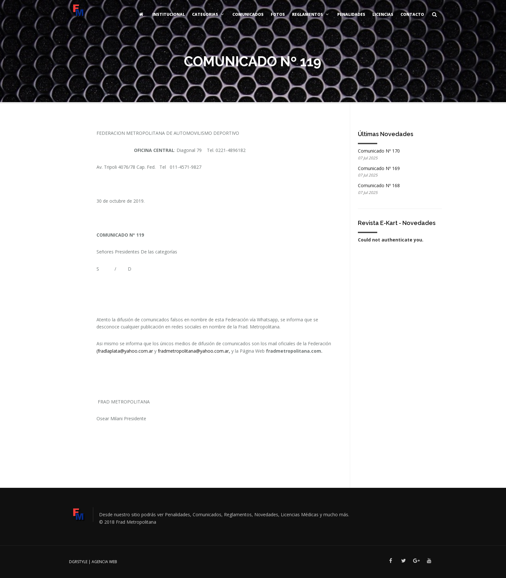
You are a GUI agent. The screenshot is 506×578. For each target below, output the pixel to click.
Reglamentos (311, 14)
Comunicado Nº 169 (379, 168)
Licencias (382, 14)
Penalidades (351, 14)
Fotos (278, 14)
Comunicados (248, 14)
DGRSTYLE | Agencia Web (93, 561)
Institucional (168, 14)
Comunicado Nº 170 (379, 151)
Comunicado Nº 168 (379, 185)
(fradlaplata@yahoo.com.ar (124, 351)
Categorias (208, 14)
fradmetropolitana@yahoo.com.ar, (194, 351)
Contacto (412, 14)
